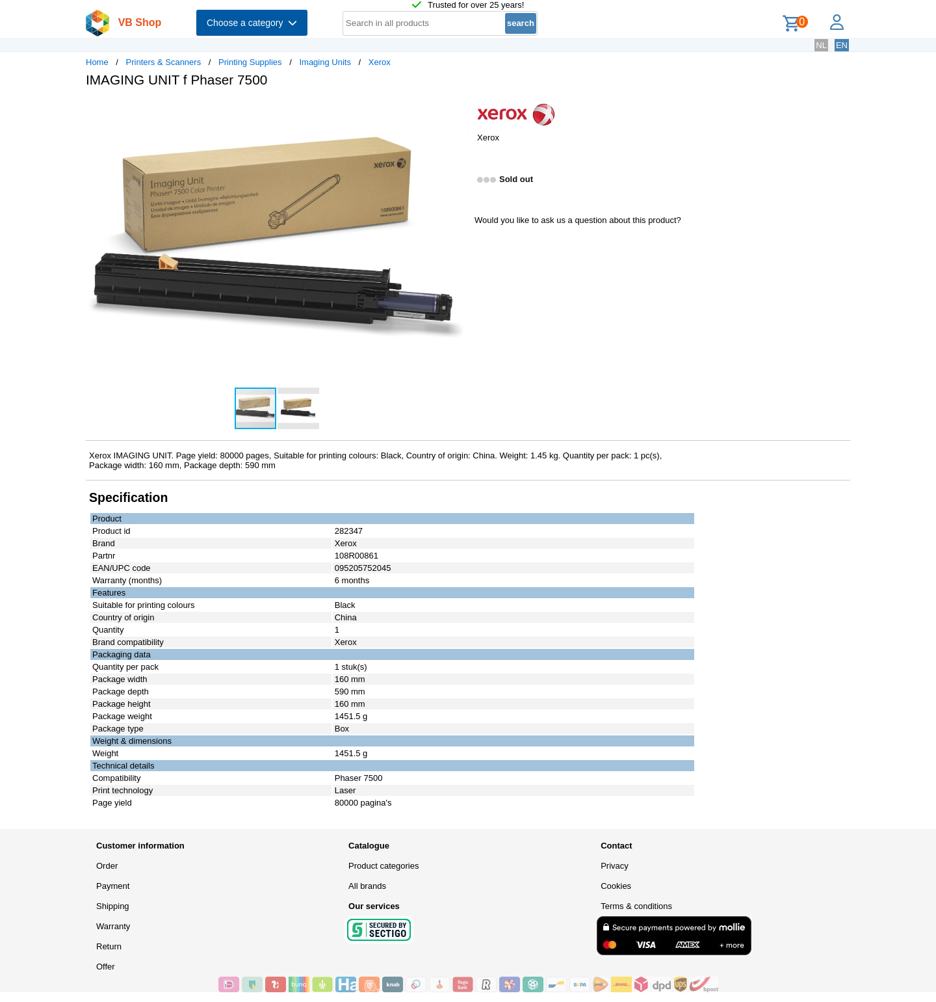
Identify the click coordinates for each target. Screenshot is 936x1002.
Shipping (112, 906)
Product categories (383, 866)
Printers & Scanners (164, 62)
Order (107, 866)
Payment (112, 886)
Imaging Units (324, 62)
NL (821, 45)
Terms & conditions (636, 906)
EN (842, 45)
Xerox (380, 62)
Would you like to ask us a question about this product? (577, 220)
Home (97, 62)
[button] (456, 111)
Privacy (615, 866)
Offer (105, 966)
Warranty (113, 926)
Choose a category (252, 23)
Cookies (616, 886)
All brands (367, 886)
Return (109, 946)
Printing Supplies (250, 62)
